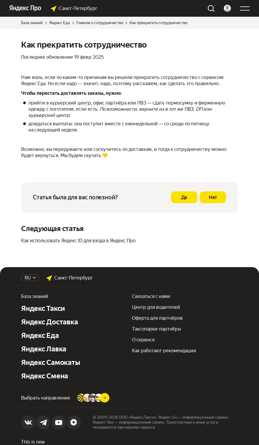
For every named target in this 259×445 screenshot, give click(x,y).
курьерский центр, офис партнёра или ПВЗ (98, 103)
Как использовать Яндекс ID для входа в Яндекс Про (78, 240)
